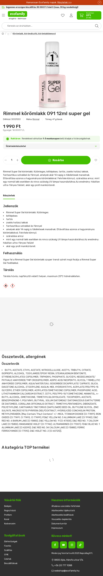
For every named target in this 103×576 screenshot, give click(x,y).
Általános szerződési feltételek (65, 506)
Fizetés (7, 546)
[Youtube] (63, 544)
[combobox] (51, 25)
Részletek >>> (64, 2)
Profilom (8, 515)
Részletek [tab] (9, 195)
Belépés (7, 506)
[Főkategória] (3, 34)
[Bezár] (99, 2)
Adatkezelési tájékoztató (63, 510)
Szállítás (8, 550)
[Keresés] (96, 25)
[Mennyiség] (11, 160)
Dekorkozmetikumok (8, 34)
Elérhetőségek (10, 541)
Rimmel (36, 119)
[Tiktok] (80, 544)
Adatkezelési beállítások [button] (62, 515)
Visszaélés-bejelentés (61, 519)
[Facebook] (55, 544)
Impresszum (57, 528)
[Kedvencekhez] (96, 160)
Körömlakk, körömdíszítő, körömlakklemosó (34, 34)
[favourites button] (63, 15)
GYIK (6, 554)
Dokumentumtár (59, 523)
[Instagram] (71, 544)
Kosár (6, 519)
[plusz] (17, 160)
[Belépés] (71, 15)
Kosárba (56, 160)
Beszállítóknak (10, 563)
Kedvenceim (9, 523)
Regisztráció (10, 510)
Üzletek (7, 559)
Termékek (3, 15)
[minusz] (5, 160)
